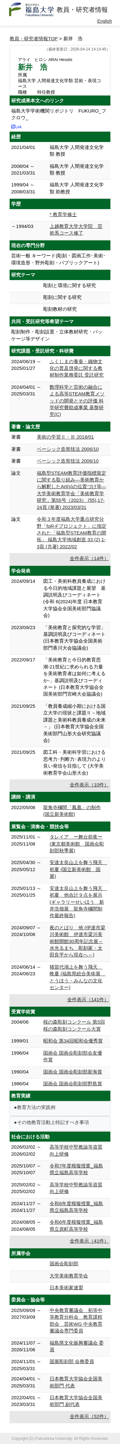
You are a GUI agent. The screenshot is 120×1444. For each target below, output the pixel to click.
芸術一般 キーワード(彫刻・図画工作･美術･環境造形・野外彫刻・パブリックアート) (58, 259)
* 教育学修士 (63, 214)
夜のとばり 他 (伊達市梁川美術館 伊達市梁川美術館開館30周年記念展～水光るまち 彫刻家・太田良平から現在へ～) (77, 941)
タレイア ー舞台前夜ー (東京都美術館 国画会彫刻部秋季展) (77, 843)
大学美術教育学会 (69, 1275)
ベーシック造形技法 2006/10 (68, 449)
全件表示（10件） (89, 784)
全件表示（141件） (88, 999)
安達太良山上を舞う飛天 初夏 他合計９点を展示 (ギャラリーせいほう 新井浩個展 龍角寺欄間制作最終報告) (78, 902)
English (104, 21)
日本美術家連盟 (66, 1287)
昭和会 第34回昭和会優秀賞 (73, 1040)
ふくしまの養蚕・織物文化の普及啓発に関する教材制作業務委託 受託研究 (77, 368)
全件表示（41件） (89, 1241)
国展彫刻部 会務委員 (72, 1361)
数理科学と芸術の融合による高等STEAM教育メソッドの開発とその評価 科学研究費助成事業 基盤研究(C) (77, 400)
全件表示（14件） (89, 558)
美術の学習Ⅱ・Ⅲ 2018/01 (65, 437)
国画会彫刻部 (64, 1263)
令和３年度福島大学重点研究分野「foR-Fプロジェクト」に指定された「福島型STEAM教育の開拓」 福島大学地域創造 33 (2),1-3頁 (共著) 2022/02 (72, 532)
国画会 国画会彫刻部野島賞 (72, 1083)
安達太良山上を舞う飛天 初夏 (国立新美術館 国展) (78, 869)
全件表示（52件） (89, 1416)
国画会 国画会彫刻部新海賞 (72, 1071)
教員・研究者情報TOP (34, 38)
